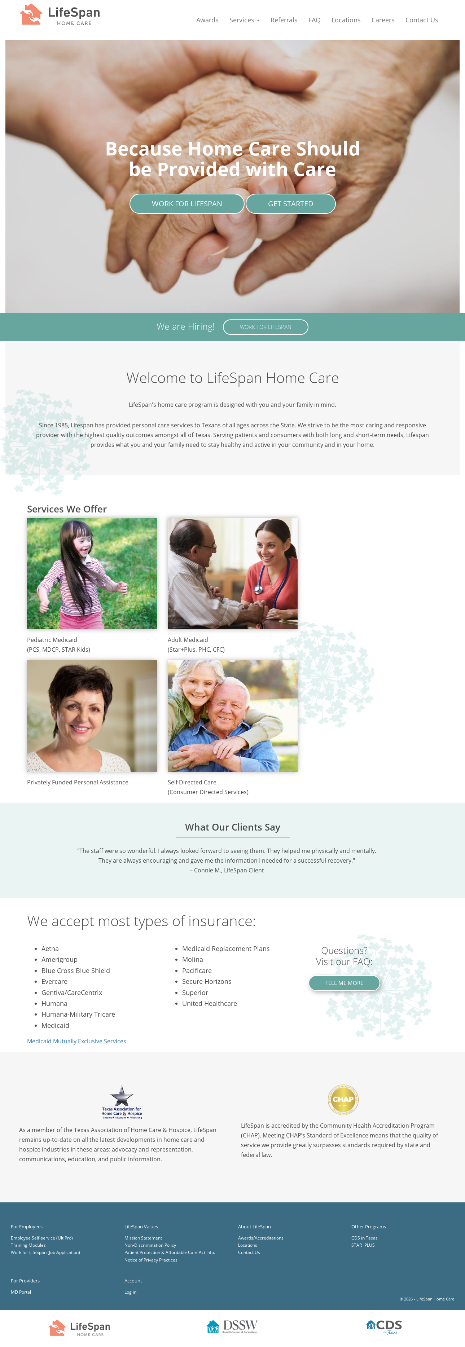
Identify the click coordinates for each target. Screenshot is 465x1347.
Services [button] (244, 20)
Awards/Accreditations (261, 1238)
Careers (383, 20)
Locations (346, 20)
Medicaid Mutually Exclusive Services (76, 1041)
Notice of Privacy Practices (150, 1260)
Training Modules (28, 1245)
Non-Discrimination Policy (150, 1245)
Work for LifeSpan (187, 203)
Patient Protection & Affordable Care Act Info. (169, 1252)
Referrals (284, 20)
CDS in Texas (364, 1238)
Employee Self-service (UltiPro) (42, 1238)
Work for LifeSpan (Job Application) (45, 1252)
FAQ (314, 20)
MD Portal (21, 1292)
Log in (130, 1292)
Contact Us (421, 20)
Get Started (290, 203)
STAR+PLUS (363, 1245)
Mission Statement (143, 1238)
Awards (207, 20)
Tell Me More (344, 982)
